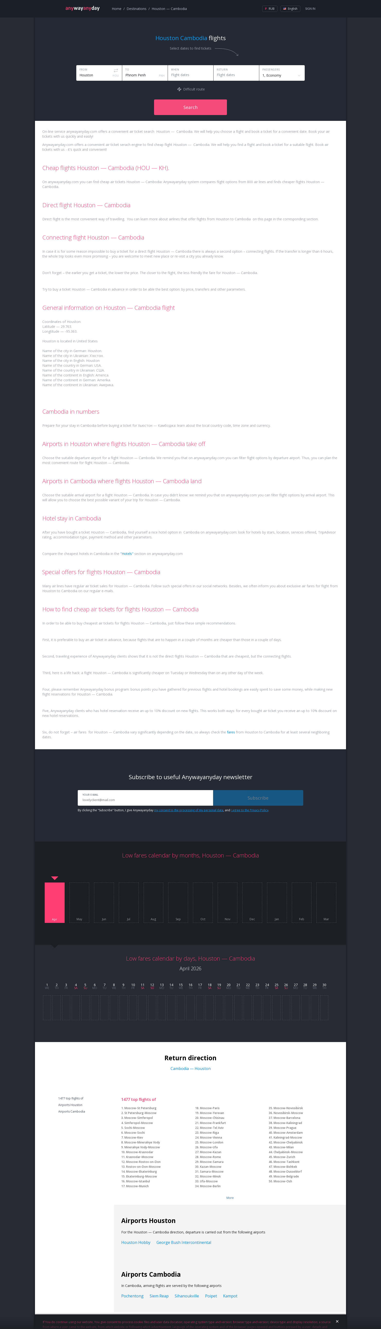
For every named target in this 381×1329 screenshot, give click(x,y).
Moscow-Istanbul (138, 1181)
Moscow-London (211, 1142)
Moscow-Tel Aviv (212, 1128)
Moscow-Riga (209, 1133)
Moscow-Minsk (210, 1176)
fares (231, 732)
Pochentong (132, 1296)
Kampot (230, 1296)
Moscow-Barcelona (287, 1118)
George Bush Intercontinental (183, 1242)
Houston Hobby (135, 1242)
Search (190, 107)
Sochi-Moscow (134, 1128)
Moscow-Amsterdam (288, 1133)
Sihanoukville (187, 1296)
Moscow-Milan (284, 1147)
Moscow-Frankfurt (213, 1123)
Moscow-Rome (210, 1157)
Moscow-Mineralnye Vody (142, 1142)
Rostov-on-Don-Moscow (143, 1167)
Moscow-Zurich (284, 1157)
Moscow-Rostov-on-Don (143, 1162)
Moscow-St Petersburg (140, 1108)
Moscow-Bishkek (285, 1167)
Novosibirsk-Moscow (288, 1113)
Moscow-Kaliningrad (288, 1123)
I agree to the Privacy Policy (249, 810)
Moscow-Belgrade (286, 1176)
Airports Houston (70, 1105)
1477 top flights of (70, 1098)
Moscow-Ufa (209, 1147)
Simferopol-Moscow (138, 1123)
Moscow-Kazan (210, 1152)
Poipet (211, 1296)
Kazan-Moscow (210, 1167)
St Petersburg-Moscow (140, 1113)
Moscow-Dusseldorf (288, 1171)
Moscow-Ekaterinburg (141, 1171)
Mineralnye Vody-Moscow (142, 1147)
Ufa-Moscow (209, 1181)
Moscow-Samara (212, 1162)
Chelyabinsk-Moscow (288, 1152)
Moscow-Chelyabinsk (288, 1142)
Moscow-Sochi (134, 1133)
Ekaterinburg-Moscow (141, 1176)
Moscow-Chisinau (212, 1118)
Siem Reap (159, 1296)
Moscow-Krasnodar (139, 1152)
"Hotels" (126, 553)
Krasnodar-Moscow (139, 1157)
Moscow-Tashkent (287, 1162)
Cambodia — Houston (191, 1068)
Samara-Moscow (212, 1171)
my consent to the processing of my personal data (188, 810)
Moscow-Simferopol (138, 1118)
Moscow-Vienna (211, 1137)
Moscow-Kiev (133, 1137)
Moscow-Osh (283, 1181)
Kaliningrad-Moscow (288, 1137)
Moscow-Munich (137, 1186)
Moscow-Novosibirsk (288, 1108)
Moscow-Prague (285, 1128)
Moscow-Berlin (210, 1186)
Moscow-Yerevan (212, 1113)
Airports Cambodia (71, 1111)
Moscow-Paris (210, 1108)
